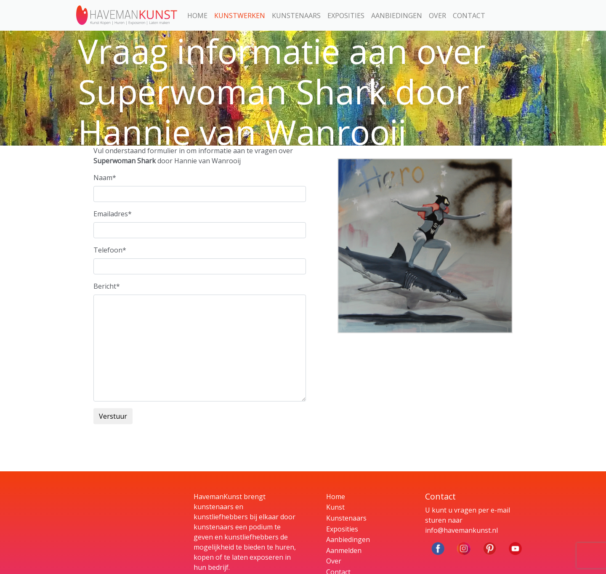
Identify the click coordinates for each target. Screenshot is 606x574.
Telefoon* (109, 250)
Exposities (345, 15)
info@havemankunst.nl (461, 530)
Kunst (335, 507)
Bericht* (106, 286)
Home (197, 15)
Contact (469, 15)
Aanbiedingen (396, 15)
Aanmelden (343, 550)
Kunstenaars (296, 15)
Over (437, 15)
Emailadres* (112, 213)
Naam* (104, 177)
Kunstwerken (239, 15)
